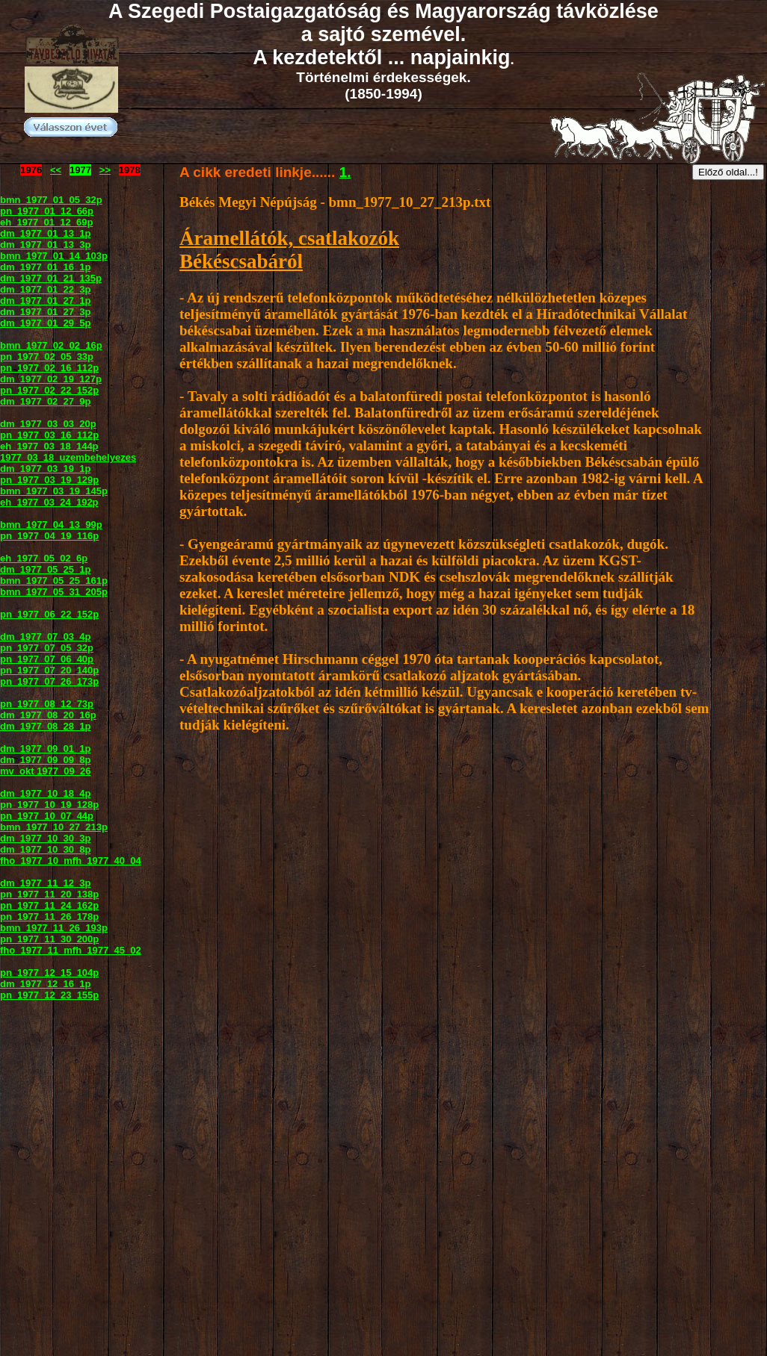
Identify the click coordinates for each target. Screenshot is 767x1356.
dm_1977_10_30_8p (45, 849)
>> (105, 169)
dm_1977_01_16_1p (45, 267)
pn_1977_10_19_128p (49, 804)
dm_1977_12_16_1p (45, 983)
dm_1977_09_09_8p (45, 759)
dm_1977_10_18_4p (45, 793)
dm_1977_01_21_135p (51, 278)
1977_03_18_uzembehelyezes (68, 457)
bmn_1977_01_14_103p (54, 255)
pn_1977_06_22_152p (49, 614)
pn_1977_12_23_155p (49, 995)
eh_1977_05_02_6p (43, 558)
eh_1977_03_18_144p (49, 446)
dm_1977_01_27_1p (45, 300)
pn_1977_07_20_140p (49, 670)
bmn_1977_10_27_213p (54, 827)
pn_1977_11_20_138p (49, 894)
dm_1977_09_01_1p (45, 748)
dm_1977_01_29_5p (45, 323)
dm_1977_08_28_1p (45, 726)
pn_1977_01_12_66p (46, 211)
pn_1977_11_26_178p (49, 916)
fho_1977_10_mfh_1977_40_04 (70, 860)
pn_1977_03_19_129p (49, 479)
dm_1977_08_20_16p (48, 715)
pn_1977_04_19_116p (49, 535)
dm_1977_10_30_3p (45, 838)
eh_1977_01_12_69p (46, 222)
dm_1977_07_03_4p (45, 636)
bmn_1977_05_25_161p (54, 580)
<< (55, 169)
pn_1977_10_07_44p (46, 815)
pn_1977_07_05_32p (46, 647)
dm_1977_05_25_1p (45, 569)
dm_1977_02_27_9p (45, 401)
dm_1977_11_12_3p (45, 883)
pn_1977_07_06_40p (46, 659)
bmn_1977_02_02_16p (51, 345)
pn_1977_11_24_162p (49, 905)
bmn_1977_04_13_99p (51, 524)
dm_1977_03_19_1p (45, 468)
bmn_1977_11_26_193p (54, 927)
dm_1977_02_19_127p (51, 379)
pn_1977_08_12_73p (46, 703)
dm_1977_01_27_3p (45, 311)
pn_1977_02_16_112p (49, 367)
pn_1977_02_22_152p (49, 390)
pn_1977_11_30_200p (49, 939)
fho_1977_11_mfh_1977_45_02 (70, 950)
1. (345, 172)
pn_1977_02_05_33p (46, 356)
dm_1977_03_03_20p (48, 423)
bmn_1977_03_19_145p (54, 491)
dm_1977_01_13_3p (45, 244)
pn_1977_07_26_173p (49, 681)
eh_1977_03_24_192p (49, 502)
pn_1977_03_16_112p (49, 435)
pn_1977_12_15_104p (49, 972)
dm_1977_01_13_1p (45, 233)
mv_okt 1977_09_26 (45, 771)
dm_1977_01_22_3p (45, 289)
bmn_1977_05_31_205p (54, 591)
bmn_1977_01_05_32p (51, 199)
